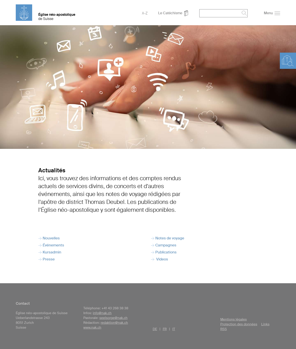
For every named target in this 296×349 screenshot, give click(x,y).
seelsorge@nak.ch (113, 318)
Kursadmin (52, 252)
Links (265, 324)
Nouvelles (51, 238)
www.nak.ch (92, 327)
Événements (53, 245)
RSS (223, 329)
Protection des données (238, 324)
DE (155, 329)
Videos (161, 259)
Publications (166, 252)
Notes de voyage (169, 238)
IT (173, 329)
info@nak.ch (102, 313)
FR (165, 329)
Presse (49, 259)
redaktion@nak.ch (114, 323)
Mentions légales (233, 319)
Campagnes (165, 245)
